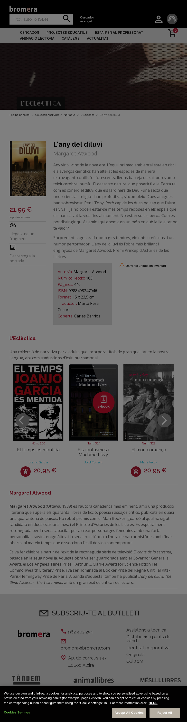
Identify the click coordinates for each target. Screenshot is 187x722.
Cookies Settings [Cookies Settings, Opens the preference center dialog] (17, 712)
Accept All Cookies (129, 712)
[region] (93, 704)
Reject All (164, 712)
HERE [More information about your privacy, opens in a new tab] (153, 703)
